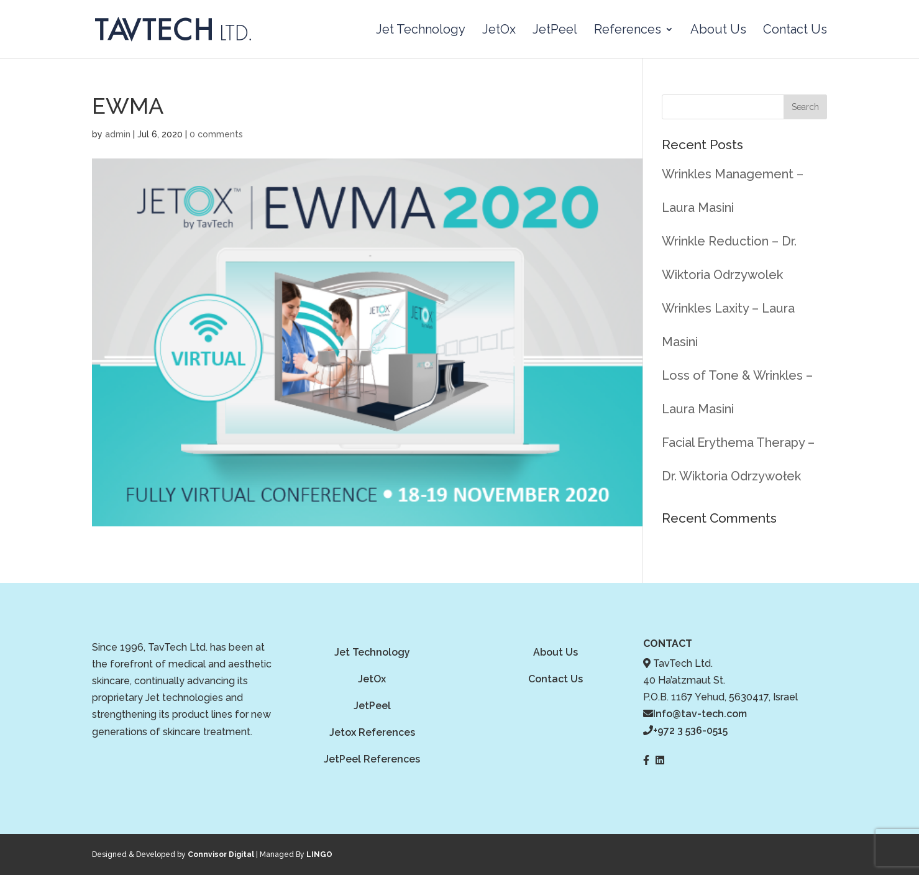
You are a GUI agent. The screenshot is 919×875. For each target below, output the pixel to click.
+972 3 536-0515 (690, 730)
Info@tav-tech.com (700, 714)
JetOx (499, 31)
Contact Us (795, 31)
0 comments (216, 134)
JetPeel (555, 31)
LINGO (319, 854)
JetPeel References (372, 759)
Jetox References (372, 732)
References (627, 31)
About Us (718, 31)
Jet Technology (420, 31)
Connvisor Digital (221, 854)
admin (117, 134)
